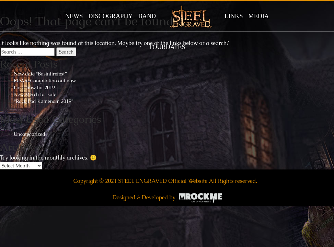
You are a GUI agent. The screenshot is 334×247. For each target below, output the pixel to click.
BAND (147, 16)
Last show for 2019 (34, 87)
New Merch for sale (35, 94)
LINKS (233, 16)
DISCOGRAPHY (110, 16)
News (74, 16)
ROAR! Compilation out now (45, 81)
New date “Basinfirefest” (40, 74)
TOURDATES (167, 47)
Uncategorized (29, 134)
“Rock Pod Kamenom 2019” (43, 101)
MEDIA (259, 16)
